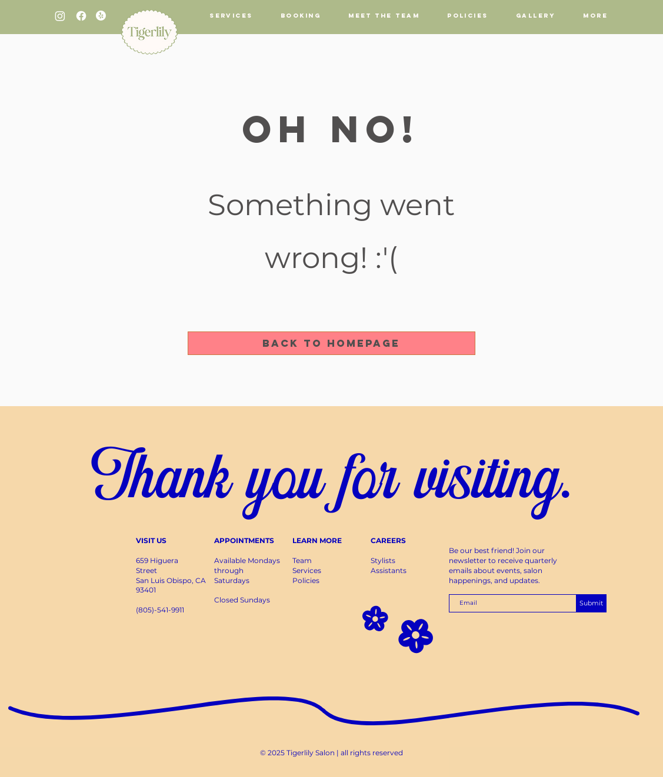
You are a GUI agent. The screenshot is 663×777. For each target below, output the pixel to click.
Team (302, 560)
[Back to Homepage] (331, 343)
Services (306, 570)
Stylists (383, 560)
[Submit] (592, 603)
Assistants (389, 570)
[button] (300, 15)
